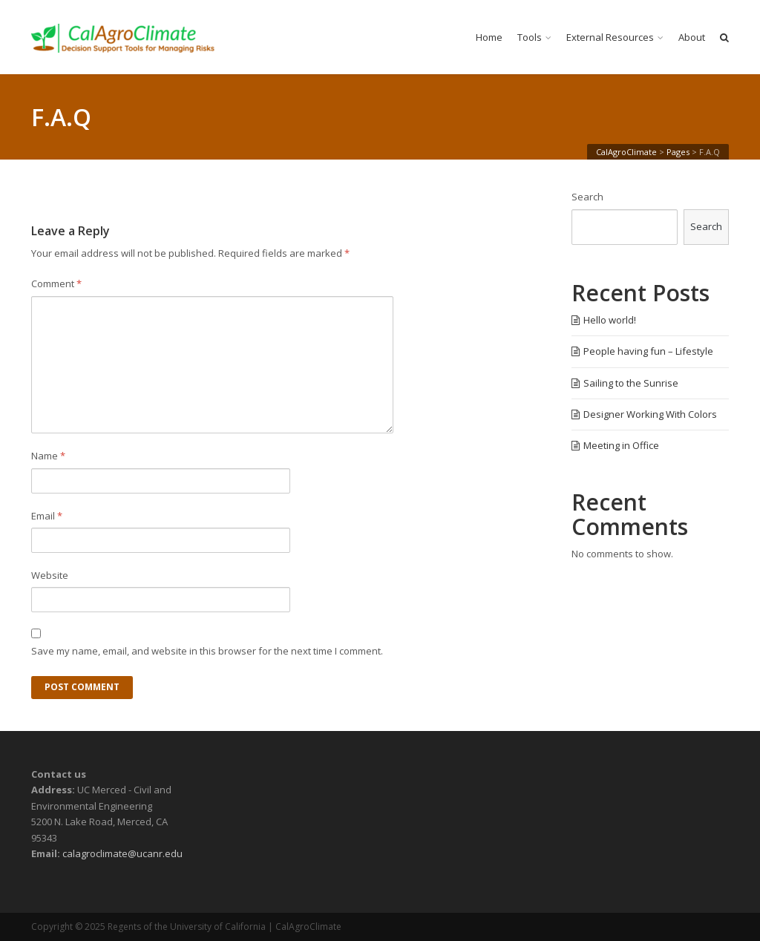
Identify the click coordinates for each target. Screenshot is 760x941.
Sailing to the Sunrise (630, 383)
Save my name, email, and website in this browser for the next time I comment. (207, 651)
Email (46, 515)
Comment (56, 283)
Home (489, 37)
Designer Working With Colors (650, 414)
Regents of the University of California (187, 926)
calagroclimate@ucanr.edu (122, 853)
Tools (529, 37)
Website (49, 575)
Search (587, 196)
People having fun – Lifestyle (648, 351)
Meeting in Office (621, 445)
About (691, 37)
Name (48, 455)
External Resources (610, 37)
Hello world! (609, 320)
